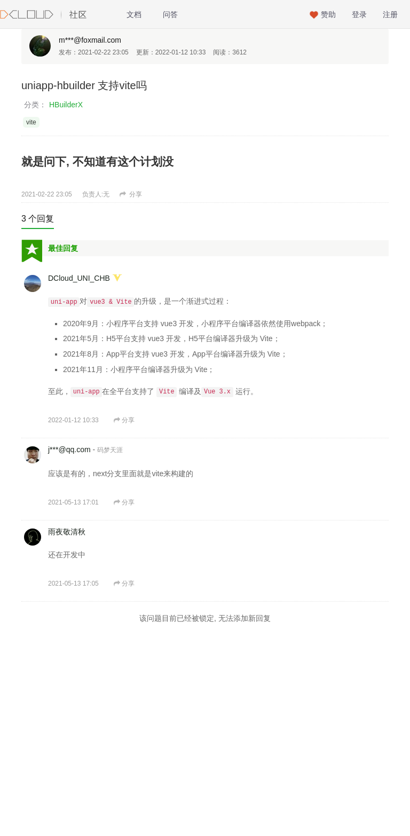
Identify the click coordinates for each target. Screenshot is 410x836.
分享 (131, 194)
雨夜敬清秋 (66, 531)
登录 (359, 14)
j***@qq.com (69, 449)
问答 (170, 14)
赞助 (328, 14)
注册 (390, 14)
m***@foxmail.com (90, 40)
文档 (134, 14)
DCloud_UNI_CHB (79, 278)
